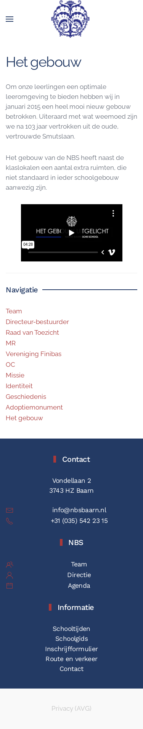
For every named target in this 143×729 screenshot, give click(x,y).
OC (10, 364)
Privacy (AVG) (71, 708)
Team (14, 311)
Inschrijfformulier (71, 649)
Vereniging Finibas (33, 354)
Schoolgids (71, 638)
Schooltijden (71, 628)
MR (11, 343)
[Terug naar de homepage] (71, 19)
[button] (9, 19)
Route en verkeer (71, 659)
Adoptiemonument (34, 407)
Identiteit (19, 386)
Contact (71, 669)
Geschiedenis (26, 396)
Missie (15, 375)
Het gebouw (24, 418)
